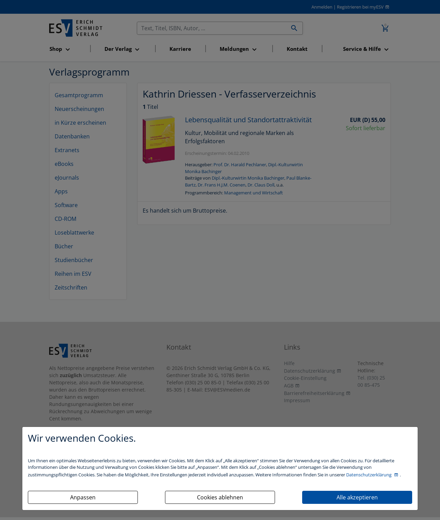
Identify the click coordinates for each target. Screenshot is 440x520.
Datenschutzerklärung (369, 475)
